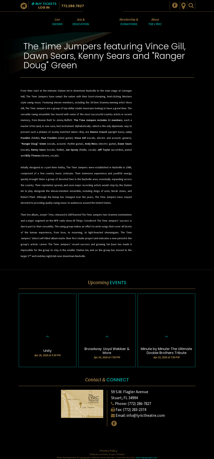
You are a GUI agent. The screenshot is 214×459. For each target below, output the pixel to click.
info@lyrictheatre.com (146, 415)
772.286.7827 (72, 6)
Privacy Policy (108, 451)
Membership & (128, 22)
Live (57, 22)
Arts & (81, 22)
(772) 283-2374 (134, 409)
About (155, 22)
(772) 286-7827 (139, 403)
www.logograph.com (146, 457)
